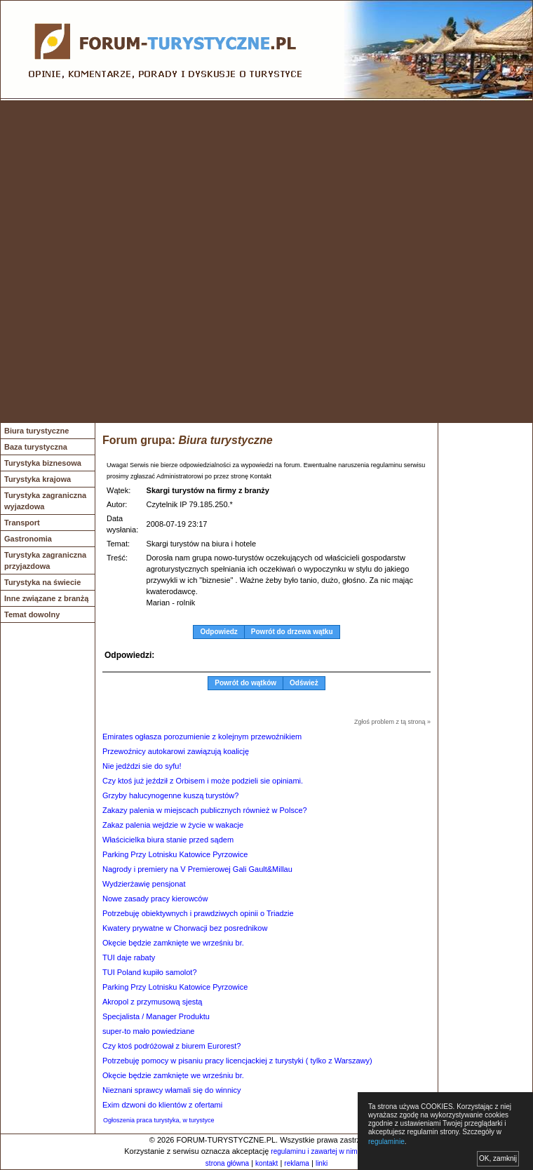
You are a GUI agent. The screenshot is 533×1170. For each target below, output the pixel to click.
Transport (22, 522)
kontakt (266, 1163)
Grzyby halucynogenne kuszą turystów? (170, 795)
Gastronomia (28, 538)
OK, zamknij (498, 1158)
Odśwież (304, 683)
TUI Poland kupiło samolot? (149, 972)
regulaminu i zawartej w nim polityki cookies (338, 1151)
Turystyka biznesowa (42, 463)
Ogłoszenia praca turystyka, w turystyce (159, 1120)
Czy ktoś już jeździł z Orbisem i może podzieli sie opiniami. (202, 780)
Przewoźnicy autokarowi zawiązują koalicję (175, 751)
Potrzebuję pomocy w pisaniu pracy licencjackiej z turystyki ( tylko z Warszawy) (237, 1060)
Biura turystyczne (36, 430)
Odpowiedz (218, 632)
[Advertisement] (160, 261)
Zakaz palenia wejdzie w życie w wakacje (172, 825)
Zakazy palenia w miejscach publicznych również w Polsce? (204, 810)
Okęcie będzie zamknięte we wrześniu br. (173, 943)
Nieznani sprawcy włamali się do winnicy (171, 1090)
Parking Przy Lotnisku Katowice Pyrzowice (175, 854)
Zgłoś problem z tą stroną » (392, 721)
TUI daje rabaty (128, 957)
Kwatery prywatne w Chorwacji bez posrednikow (184, 928)
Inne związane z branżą (46, 598)
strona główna (227, 1163)
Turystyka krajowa (37, 479)
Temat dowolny (32, 614)
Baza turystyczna (35, 447)
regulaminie (386, 1141)
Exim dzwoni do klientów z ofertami (162, 1105)
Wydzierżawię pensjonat (144, 884)
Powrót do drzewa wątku (292, 632)
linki (322, 1163)
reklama (296, 1163)
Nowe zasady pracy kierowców (155, 898)
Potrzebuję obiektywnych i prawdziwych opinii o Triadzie (198, 913)
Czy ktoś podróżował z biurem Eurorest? (171, 1046)
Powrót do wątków (245, 683)
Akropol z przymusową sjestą (152, 1001)
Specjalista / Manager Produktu (156, 1016)
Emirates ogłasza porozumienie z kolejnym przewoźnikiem (202, 736)
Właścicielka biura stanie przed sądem (168, 839)
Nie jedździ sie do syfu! (142, 766)
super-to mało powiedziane (148, 1031)
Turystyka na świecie (42, 582)
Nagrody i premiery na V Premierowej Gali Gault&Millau (197, 869)
